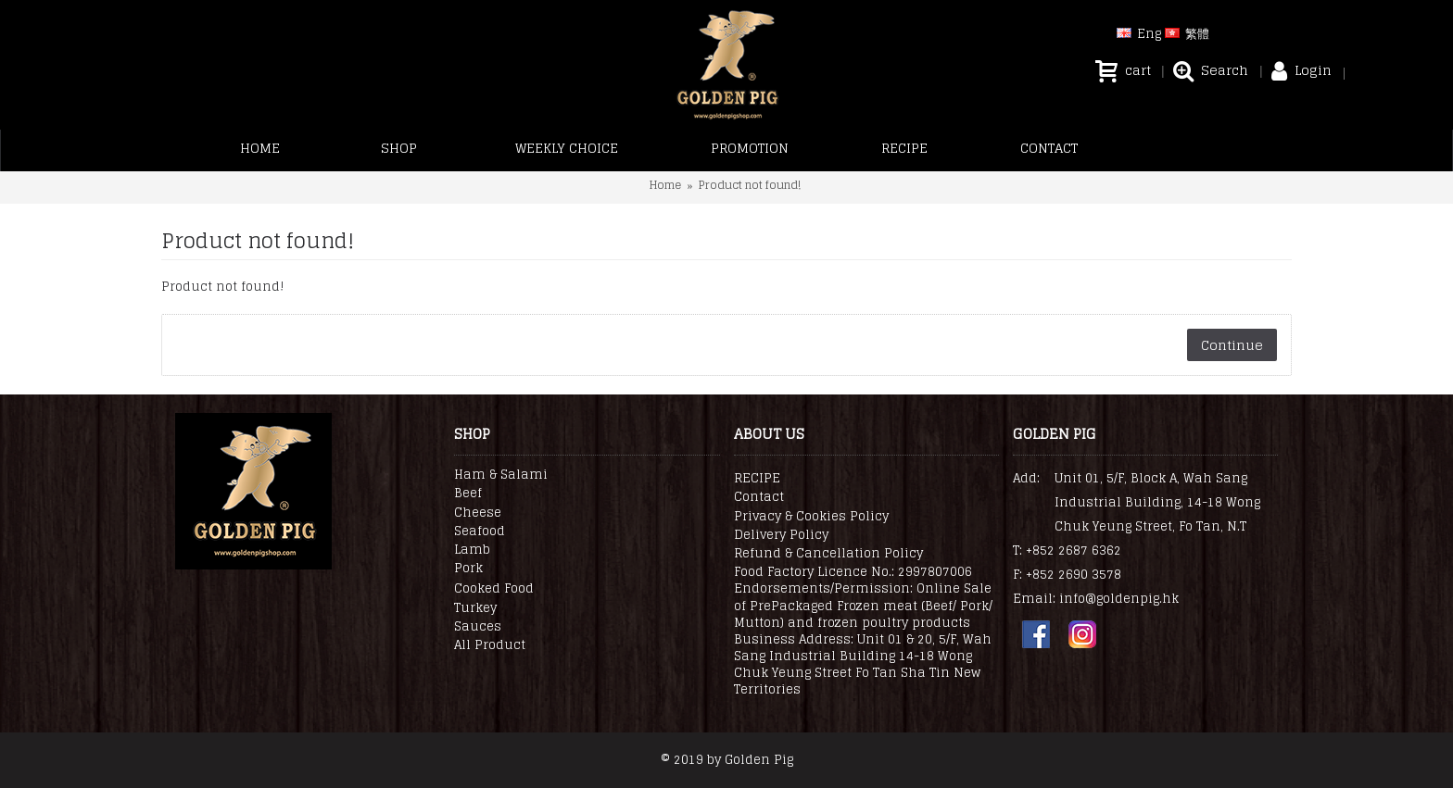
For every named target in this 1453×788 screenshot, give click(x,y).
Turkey (475, 608)
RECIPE (757, 478)
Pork (468, 568)
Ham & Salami (501, 475)
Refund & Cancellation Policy (828, 553)
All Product (489, 645)
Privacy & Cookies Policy (811, 516)
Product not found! (750, 184)
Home (665, 184)
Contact (759, 497)
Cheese (477, 513)
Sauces (477, 627)
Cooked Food (494, 589)
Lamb (472, 550)
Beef (468, 493)
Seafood (479, 531)
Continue (1232, 344)
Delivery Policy (781, 535)
